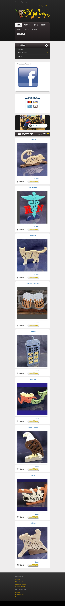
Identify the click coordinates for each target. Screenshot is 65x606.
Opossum (33, 139)
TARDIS (33, 331)
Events (19, 29)
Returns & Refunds (20, 584)
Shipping (17, 579)
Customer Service (20, 586)
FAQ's (27, 29)
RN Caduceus (33, 187)
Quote (36, 25)
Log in (48, 5)
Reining (33, 523)
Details (37, 178)
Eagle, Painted (33, 427)
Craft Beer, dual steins (33, 283)
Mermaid (33, 379)
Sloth (33, 475)
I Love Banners (22, 53)
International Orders (20, 582)
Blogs (43, 25)
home (19, 25)
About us (27, 25)
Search (34, 29)
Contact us (21, 34)
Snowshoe (33, 235)
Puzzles (20, 49)
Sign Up (41, 5)
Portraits (20, 56)
